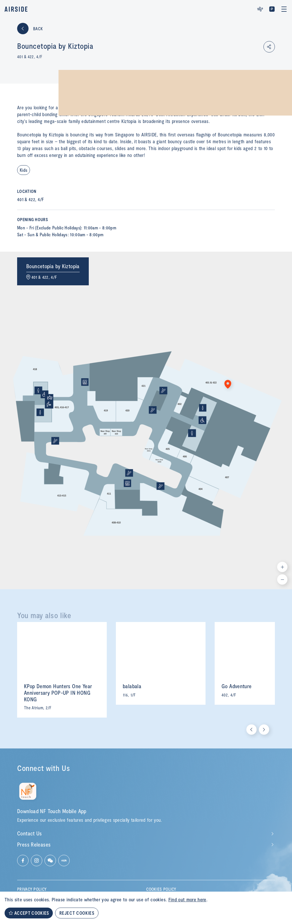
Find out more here (187, 899)
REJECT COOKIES (76, 913)
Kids (23, 170)
